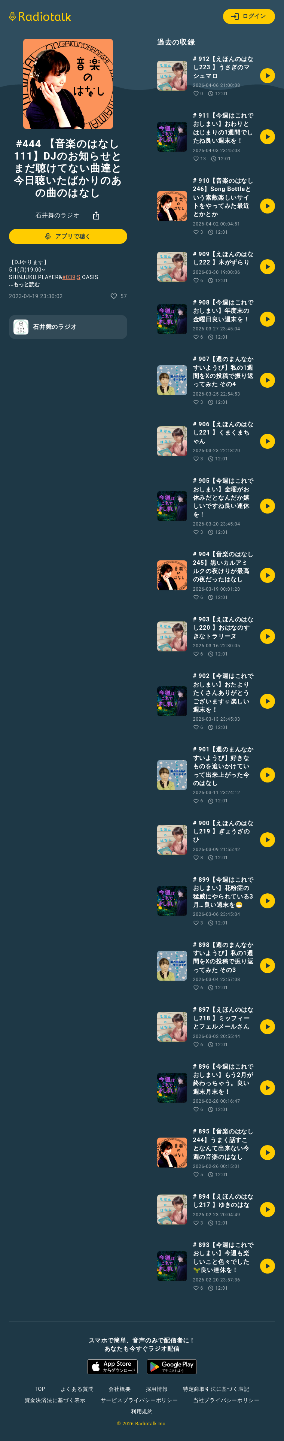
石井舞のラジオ (58, 215)
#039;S (71, 277)
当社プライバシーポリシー (226, 1400)
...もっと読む (24, 284)
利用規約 (142, 1411)
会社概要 (120, 1389)
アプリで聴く (67, 236)
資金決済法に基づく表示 (55, 1400)
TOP (39, 1389)
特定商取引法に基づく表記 (216, 1389)
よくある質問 (77, 1389)
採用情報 (157, 1389)
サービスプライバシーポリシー (139, 1400)
